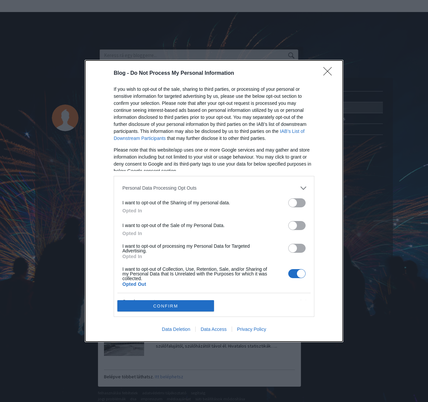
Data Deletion (176, 329)
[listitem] (214, 188)
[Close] (329, 73)
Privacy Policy (251, 329)
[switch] (297, 202)
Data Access (214, 329)
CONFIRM (165, 306)
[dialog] (214, 201)
